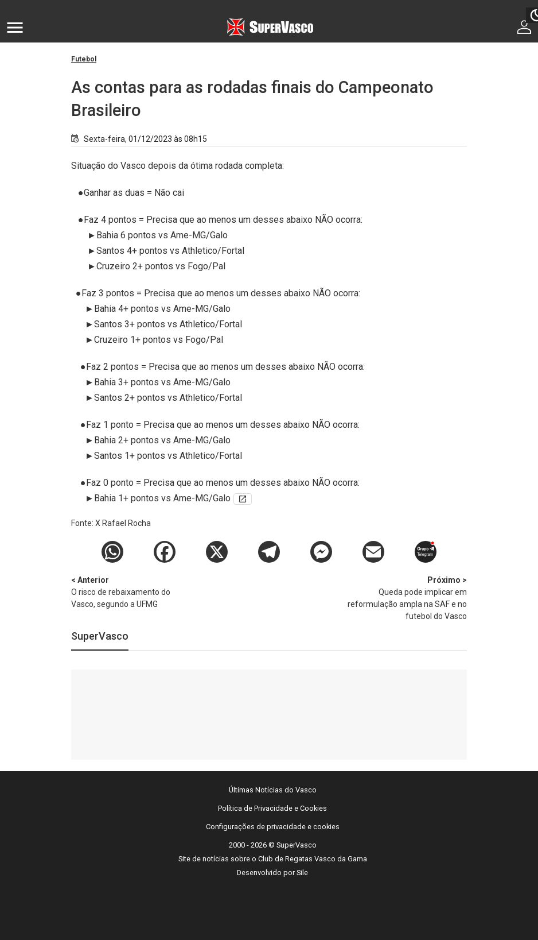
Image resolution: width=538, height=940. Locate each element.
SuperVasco (99, 636)
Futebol (83, 59)
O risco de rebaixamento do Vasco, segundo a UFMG (131, 591)
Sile (302, 872)
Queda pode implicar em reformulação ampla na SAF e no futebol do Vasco (406, 597)
